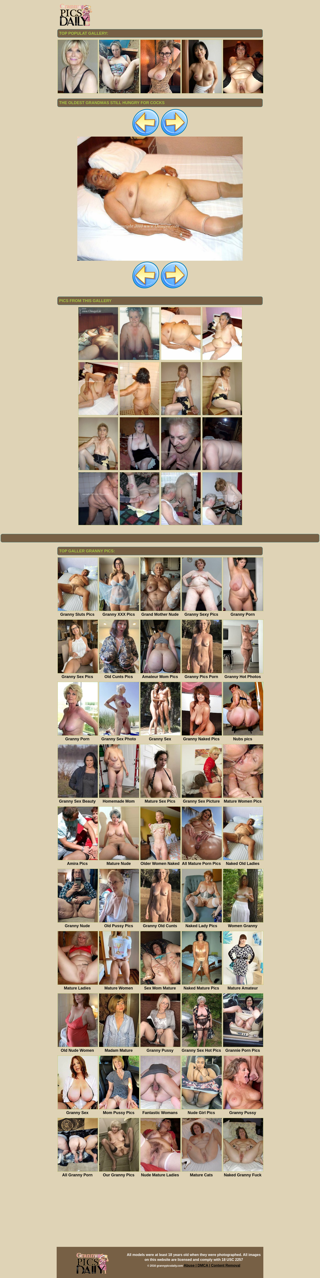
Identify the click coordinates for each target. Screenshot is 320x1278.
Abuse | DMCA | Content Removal (212, 1265)
